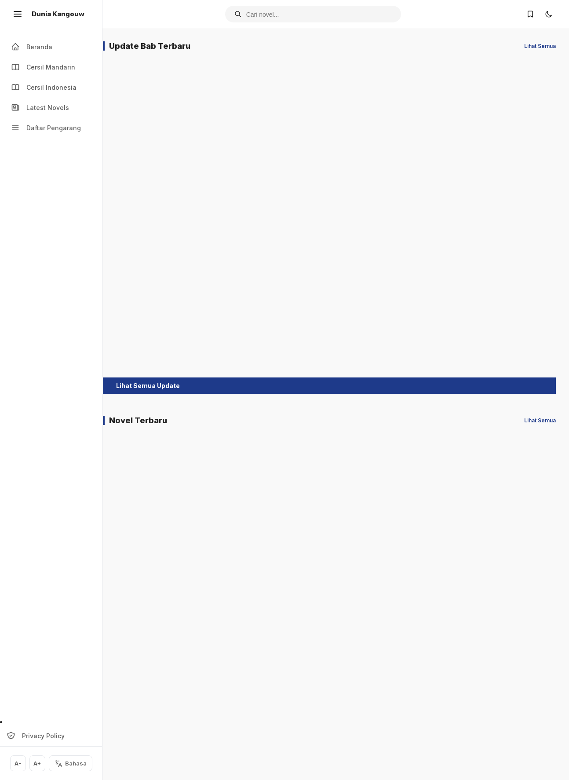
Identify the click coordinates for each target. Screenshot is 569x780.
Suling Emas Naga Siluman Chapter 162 (444, 171)
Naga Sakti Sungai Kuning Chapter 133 (146, 171)
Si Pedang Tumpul (144, 710)
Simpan (147, 201)
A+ (36, 763)
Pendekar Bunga (442, 710)
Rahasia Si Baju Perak (364, 714)
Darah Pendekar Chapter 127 (217, 332)
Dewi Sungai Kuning (146, 556)
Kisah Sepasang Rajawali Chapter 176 (517, 171)
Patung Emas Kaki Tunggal (219, 714)
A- (17, 763)
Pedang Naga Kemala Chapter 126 (291, 171)
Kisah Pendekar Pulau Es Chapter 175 (367, 171)
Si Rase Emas (511, 710)
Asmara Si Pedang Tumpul (520, 560)
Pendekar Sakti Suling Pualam (289, 714)
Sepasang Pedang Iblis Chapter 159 (144, 332)
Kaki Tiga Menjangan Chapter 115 (222, 171)
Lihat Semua (540, 46)
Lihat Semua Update (159, 399)
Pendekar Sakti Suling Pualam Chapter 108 (289, 332)
